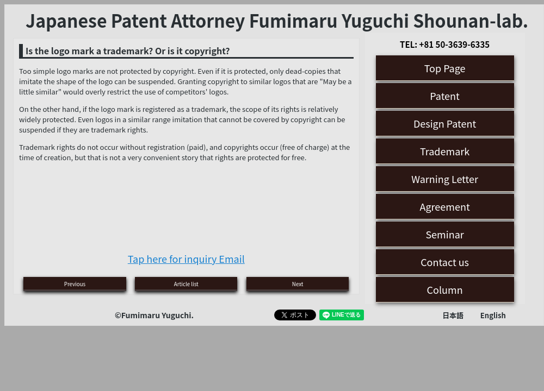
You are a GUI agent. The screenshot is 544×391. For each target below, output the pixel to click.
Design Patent (444, 123)
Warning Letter (444, 179)
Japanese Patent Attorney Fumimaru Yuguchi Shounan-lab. (277, 20)
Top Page (445, 68)
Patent (445, 96)
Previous (74, 284)
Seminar (444, 234)
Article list (186, 284)
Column (445, 289)
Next (298, 284)
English (493, 315)
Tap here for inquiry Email (186, 258)
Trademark (444, 151)
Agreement (445, 206)
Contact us (445, 262)
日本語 (452, 315)
